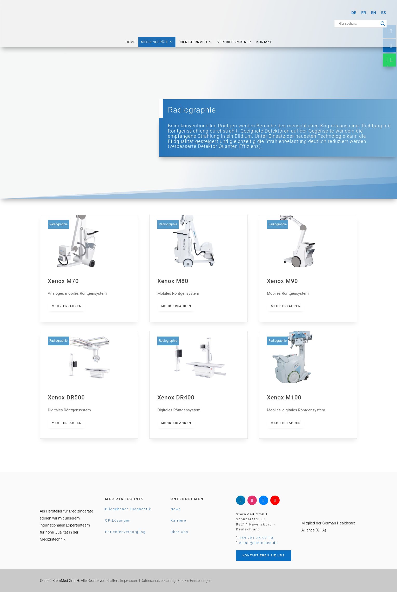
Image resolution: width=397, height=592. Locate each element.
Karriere (178, 520)
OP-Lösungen (118, 520)
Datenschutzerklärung (158, 580)
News (176, 509)
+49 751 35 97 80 (256, 538)
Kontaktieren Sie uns (264, 555)
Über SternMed (195, 42)
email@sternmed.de (258, 543)
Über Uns (179, 532)
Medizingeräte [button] (157, 42)
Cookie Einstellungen (194, 580)
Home (130, 42)
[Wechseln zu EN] (373, 12)
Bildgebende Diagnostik (128, 509)
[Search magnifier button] (383, 23)
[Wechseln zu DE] (354, 12)
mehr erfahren (67, 306)
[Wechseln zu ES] (383, 12)
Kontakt (264, 42)
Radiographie (58, 224)
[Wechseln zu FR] (363, 12)
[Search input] (358, 23)
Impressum (129, 580)
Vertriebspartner (234, 42)
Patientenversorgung (125, 532)
